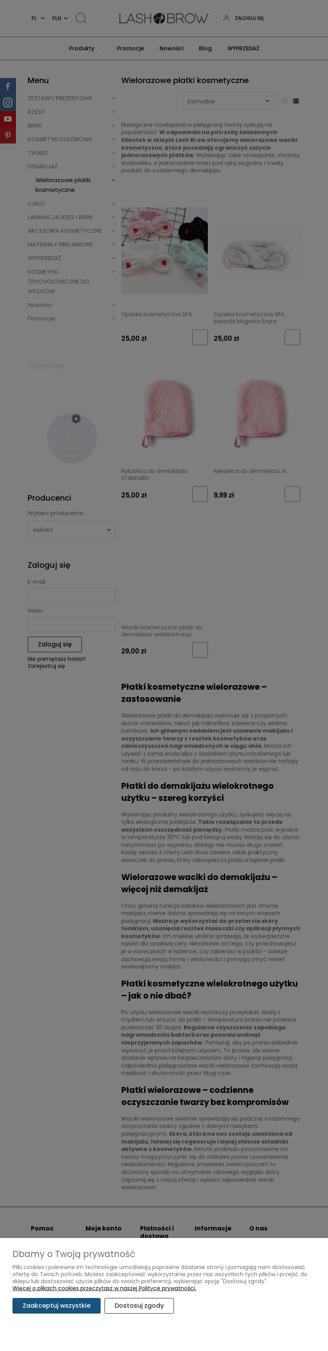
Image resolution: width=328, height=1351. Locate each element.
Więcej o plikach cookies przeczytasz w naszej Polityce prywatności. (104, 1288)
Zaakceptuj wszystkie (56, 1305)
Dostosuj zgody (139, 1305)
